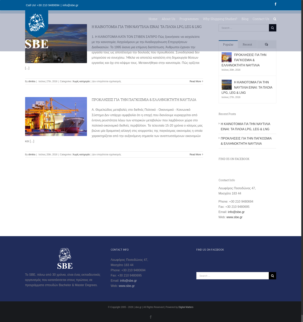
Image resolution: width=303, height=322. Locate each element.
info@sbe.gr (70, 5)
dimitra (31, 81)
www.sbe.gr (234, 217)
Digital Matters (186, 307)
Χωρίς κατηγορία (81, 81)
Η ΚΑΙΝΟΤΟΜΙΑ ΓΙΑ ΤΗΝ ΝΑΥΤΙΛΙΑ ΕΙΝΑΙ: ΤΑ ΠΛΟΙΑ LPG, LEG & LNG (247, 87)
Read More (195, 81)
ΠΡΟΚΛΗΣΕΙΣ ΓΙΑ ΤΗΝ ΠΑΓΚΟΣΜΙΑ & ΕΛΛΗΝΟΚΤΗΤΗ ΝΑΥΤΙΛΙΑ (144, 99)
